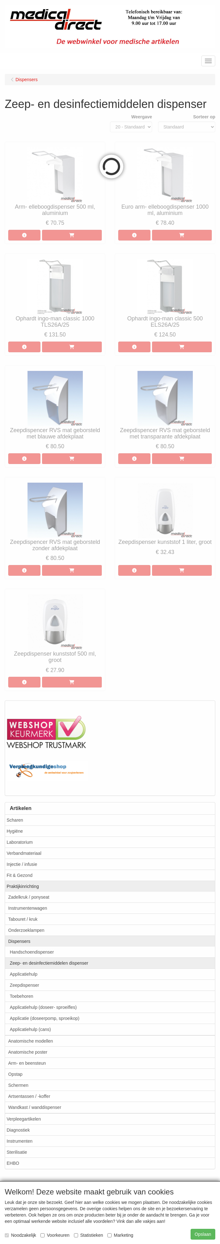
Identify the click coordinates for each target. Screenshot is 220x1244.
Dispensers (19, 941)
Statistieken (88, 1235)
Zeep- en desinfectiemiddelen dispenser (49, 963)
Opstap (15, 1074)
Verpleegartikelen (24, 1119)
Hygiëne (15, 831)
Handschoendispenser (32, 952)
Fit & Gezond (20, 875)
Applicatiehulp (23, 974)
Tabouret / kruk (23, 919)
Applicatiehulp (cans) (30, 1029)
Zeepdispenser (24, 985)
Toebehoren (21, 996)
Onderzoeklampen (26, 930)
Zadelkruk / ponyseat (28, 897)
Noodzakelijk (20, 1235)
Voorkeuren (55, 1235)
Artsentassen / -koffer (29, 1096)
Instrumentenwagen (27, 908)
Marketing (120, 1235)
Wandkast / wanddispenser (34, 1107)
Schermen (18, 1085)
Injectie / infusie (22, 864)
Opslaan (203, 1234)
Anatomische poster (27, 1052)
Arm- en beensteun (27, 1063)
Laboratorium (20, 842)
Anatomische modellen (30, 1041)
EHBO (13, 1163)
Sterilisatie (17, 1152)
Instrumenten (20, 1141)
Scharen (15, 820)
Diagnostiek (18, 1130)
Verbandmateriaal (24, 853)
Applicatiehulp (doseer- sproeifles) (43, 1007)
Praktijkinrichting (23, 886)
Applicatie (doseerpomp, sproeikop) (44, 1018)
